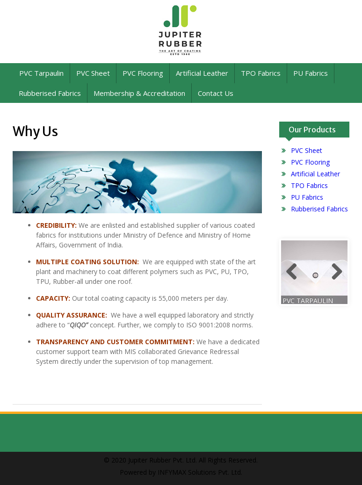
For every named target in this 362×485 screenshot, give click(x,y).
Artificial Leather (202, 73)
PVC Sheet (93, 73)
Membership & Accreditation (139, 93)
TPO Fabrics (261, 73)
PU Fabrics (310, 73)
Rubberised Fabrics (50, 93)
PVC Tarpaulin (41, 73)
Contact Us (215, 93)
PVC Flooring (143, 73)
